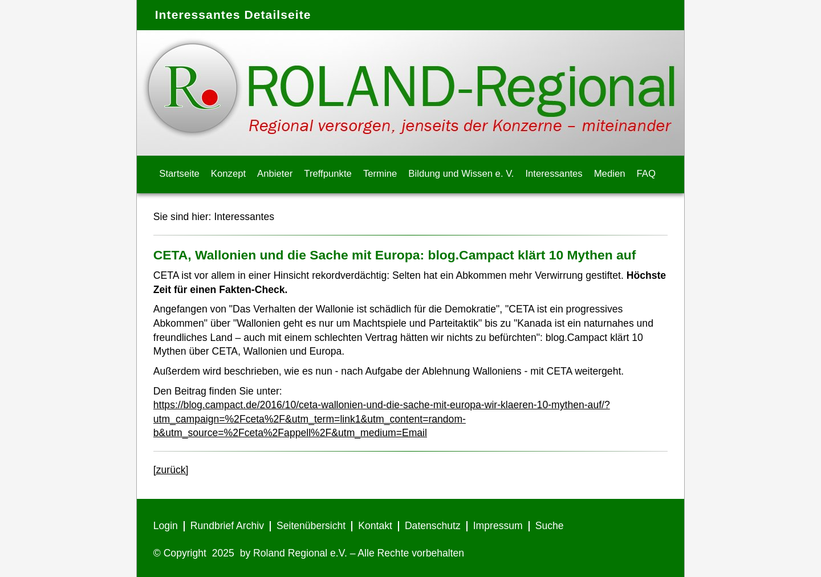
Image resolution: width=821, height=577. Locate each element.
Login (165, 525)
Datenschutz (433, 525)
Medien (609, 173)
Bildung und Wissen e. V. (461, 173)
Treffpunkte (328, 173)
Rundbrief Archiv (227, 525)
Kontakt (375, 525)
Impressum (498, 525)
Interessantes (553, 173)
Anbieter (274, 173)
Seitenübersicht (311, 525)
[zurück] (171, 470)
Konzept (228, 173)
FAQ (646, 173)
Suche (549, 525)
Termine (380, 173)
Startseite (179, 173)
